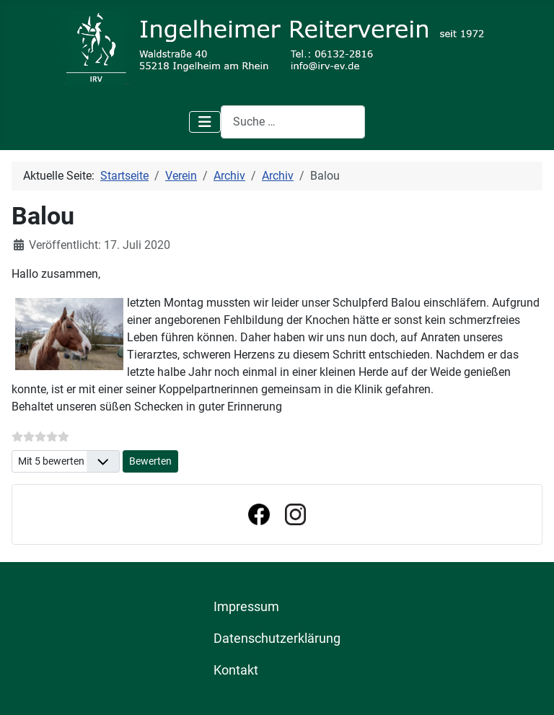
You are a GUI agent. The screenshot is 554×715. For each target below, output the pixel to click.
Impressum (246, 607)
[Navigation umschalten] (205, 122)
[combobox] (293, 121)
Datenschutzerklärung (277, 638)
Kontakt (236, 670)
